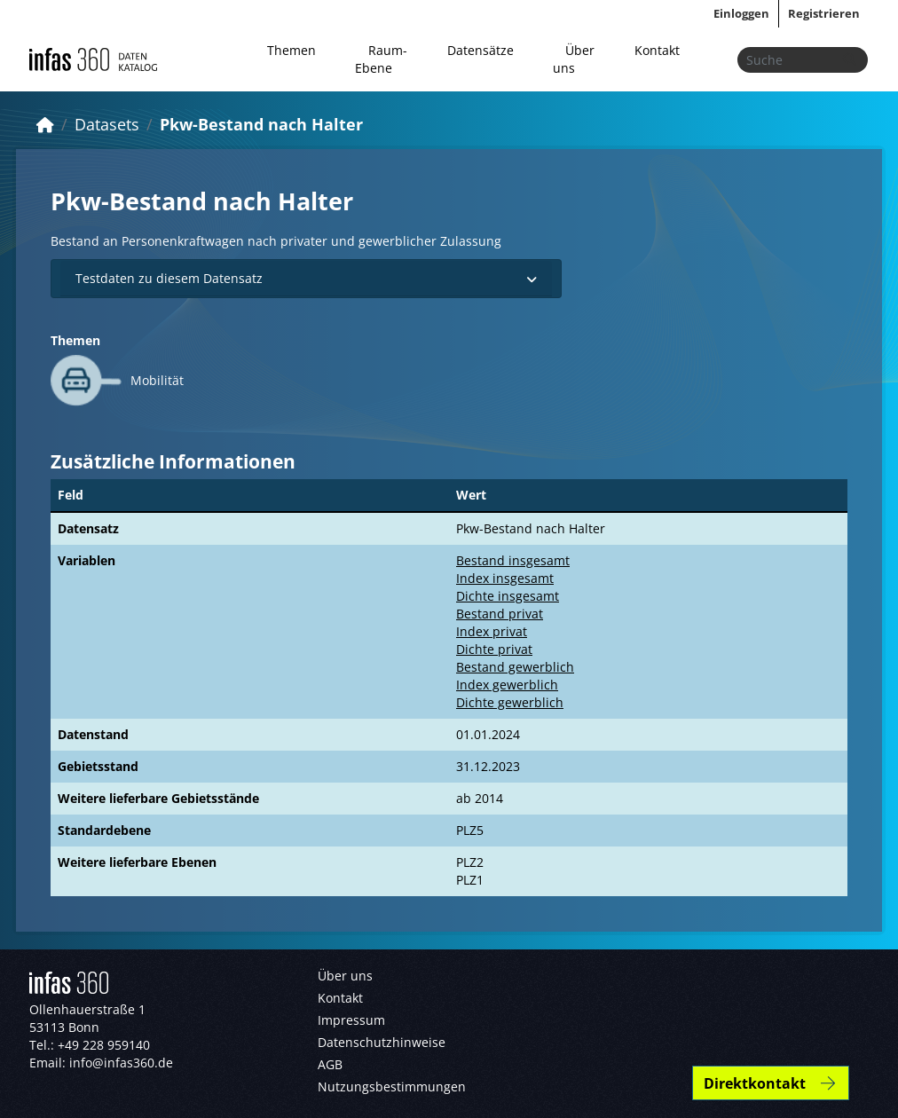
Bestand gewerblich (515, 666)
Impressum (351, 1020)
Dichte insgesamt (507, 595)
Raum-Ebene (380, 59)
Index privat (491, 631)
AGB (330, 1064)
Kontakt (657, 50)
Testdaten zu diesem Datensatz (306, 278)
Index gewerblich (507, 684)
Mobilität (157, 380)
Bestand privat (499, 613)
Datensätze (480, 50)
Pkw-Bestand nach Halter (261, 124)
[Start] (45, 124)
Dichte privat (494, 649)
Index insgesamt (505, 578)
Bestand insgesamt (513, 560)
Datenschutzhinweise (381, 1042)
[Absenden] (849, 60)
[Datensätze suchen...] (803, 60)
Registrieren (824, 13)
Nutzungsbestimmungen (392, 1086)
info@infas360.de (121, 1062)
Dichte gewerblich (509, 702)
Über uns (574, 59)
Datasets (107, 124)
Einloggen (741, 13)
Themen (291, 50)
